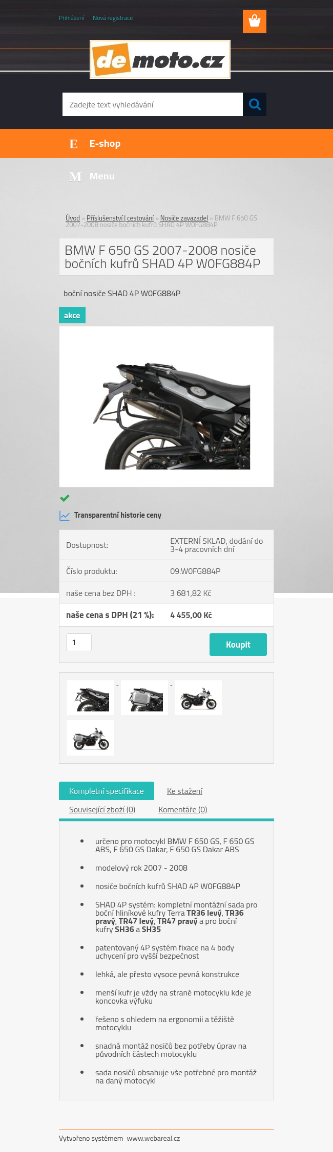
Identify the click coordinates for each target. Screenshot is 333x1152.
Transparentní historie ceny (110, 515)
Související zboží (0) (102, 809)
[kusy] (79, 642)
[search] (254, 104)
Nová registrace (113, 18)
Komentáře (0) (182, 809)
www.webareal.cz (153, 1138)
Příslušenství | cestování (120, 218)
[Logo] (160, 59)
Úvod (73, 218)
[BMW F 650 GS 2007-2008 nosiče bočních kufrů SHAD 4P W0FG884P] (166, 330)
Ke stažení (184, 791)
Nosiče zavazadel (184, 218)
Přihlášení (71, 18)
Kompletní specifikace (106, 791)
